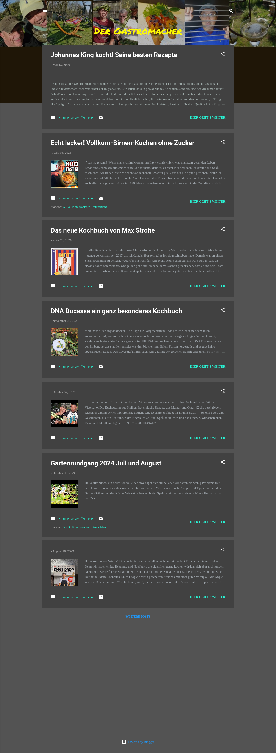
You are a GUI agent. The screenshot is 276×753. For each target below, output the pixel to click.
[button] (222, 54)
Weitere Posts (138, 727)
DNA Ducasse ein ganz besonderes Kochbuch (116, 422)
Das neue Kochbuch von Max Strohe (103, 341)
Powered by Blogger (138, 742)
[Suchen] (231, 11)
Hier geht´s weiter (207, 228)
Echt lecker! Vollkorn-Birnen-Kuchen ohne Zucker (122, 253)
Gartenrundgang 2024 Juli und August (106, 574)
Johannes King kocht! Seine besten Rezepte (114, 55)
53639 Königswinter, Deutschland (85, 317)
